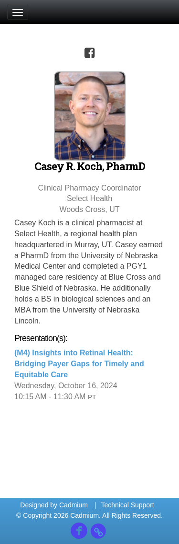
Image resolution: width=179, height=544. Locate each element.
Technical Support (127, 505)
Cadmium (73, 505)
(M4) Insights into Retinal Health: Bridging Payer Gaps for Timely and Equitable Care (79, 364)
